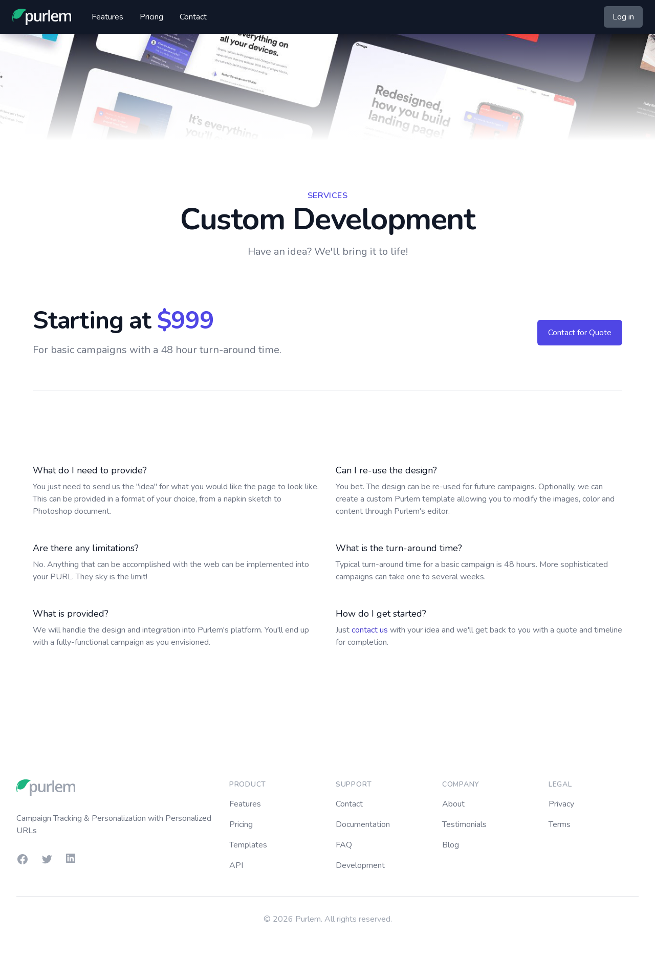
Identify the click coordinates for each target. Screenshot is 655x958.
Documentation (363, 824)
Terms (560, 824)
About (453, 804)
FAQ (344, 845)
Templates (248, 845)
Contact (193, 17)
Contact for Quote (580, 332)
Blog (450, 845)
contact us (370, 630)
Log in (623, 17)
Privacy (561, 804)
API (236, 865)
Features (107, 17)
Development (360, 865)
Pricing (151, 17)
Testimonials (464, 824)
